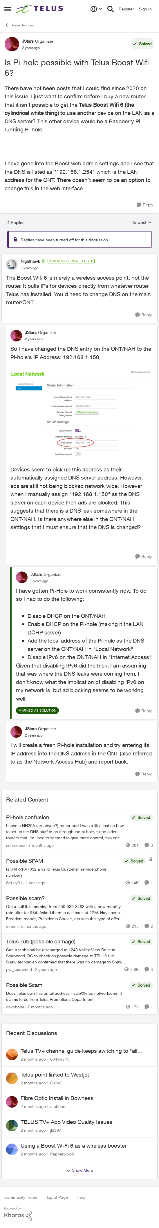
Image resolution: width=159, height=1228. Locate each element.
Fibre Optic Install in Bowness (57, 1098)
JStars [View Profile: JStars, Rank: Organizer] (28, 41)
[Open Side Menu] (7, 9)
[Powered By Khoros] (79, 1214)
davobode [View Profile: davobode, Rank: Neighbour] (15, 1006)
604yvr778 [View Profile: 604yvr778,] (60, 1059)
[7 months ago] (40, 845)
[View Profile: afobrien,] (12, 1102)
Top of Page (57, 1197)
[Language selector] (96, 9)
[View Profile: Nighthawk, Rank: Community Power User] (12, 264)
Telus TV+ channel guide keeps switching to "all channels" (79, 1051)
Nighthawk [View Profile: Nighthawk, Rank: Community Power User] (30, 261)
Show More (79, 1170)
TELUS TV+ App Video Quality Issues (66, 1122)
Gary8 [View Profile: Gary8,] (56, 1082)
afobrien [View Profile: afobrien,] (57, 1106)
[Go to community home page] (41, 9)
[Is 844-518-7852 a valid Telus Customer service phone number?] (63, 872)
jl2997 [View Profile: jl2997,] (55, 1130)
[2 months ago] (33, 1059)
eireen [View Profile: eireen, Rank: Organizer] (12, 925)
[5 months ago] (32, 926)
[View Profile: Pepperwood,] (12, 1149)
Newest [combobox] (142, 222)
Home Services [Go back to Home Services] (19, 25)
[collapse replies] (79, 256)
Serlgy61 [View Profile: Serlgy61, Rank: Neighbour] (14, 882)
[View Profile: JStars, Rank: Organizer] (12, 44)
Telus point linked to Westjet (55, 1074)
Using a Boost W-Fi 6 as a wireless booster (74, 1145)
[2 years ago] (45, 969)
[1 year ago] (34, 883)
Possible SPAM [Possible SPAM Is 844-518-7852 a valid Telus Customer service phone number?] (24, 861)
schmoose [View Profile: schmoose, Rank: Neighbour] (15, 845)
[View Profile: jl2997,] (12, 1125)
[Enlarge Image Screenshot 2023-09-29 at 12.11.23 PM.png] (81, 413)
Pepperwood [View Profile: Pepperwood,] (62, 1153)
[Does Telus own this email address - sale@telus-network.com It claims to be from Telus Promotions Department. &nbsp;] (66, 996)
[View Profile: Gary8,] (12, 1078)
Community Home (20, 1197)
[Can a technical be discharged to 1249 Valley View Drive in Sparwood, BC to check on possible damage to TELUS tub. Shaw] (66, 956)
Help (81, 1197)
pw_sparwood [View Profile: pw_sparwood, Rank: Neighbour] (19, 969)
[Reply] (144, 205)
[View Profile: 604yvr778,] (12, 1054)
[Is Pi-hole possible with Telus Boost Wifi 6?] (29, 268)
